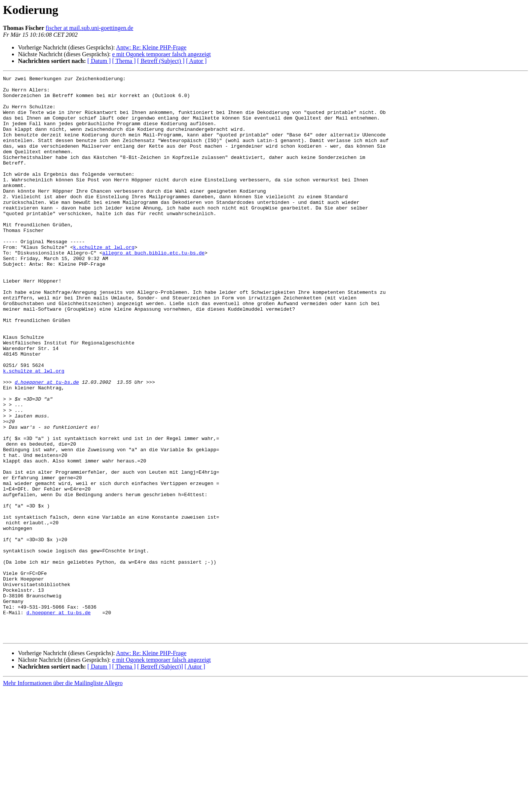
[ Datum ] (98, 61)
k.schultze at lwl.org (103, 281)
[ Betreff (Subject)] (160, 779)
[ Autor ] (196, 61)
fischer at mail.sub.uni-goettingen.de (89, 28)
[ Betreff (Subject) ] (160, 61)
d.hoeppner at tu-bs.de (47, 443)
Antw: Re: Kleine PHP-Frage (151, 47)
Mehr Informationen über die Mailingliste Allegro (62, 795)
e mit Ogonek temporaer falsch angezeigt (161, 54)
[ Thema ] (124, 61)
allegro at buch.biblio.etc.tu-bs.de (153, 288)
